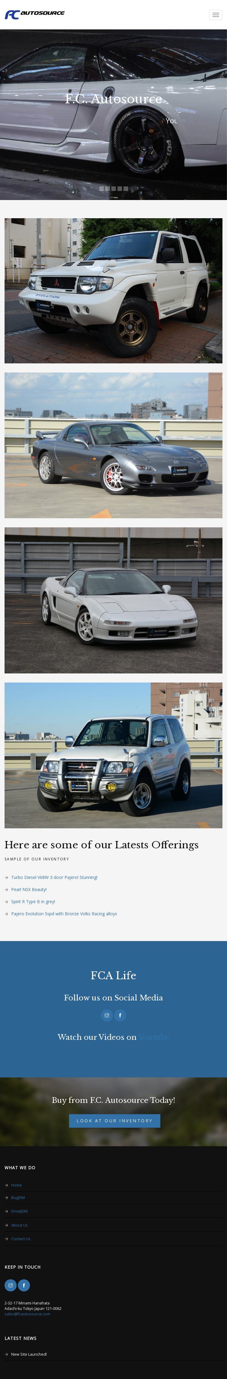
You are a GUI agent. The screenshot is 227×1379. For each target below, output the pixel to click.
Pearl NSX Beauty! (29, 889)
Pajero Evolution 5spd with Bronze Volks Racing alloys (64, 914)
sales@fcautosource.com (27, 1314)
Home (16, 1185)
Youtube (153, 1037)
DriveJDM (19, 1211)
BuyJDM (18, 1197)
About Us (19, 1225)
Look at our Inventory (115, 1121)
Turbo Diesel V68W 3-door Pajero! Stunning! (54, 877)
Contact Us (21, 1238)
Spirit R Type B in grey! (33, 901)
